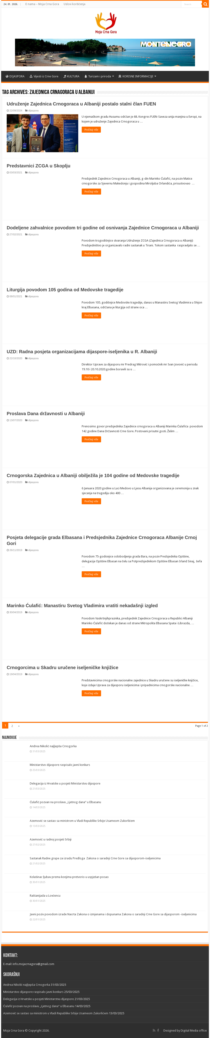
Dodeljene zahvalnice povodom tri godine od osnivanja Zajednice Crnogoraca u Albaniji (103, 227)
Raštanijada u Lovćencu (45, 895)
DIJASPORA (15, 76)
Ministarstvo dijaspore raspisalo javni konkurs (60, 765)
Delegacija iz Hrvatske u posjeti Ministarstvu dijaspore (65, 783)
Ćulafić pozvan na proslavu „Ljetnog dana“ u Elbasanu (65, 802)
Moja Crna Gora (13, 1030)
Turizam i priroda (97, 76)
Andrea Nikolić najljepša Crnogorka (53, 746)
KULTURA (71, 76)
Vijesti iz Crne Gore (44, 76)
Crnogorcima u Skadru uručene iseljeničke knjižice (62, 667)
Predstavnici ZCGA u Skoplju (38, 165)
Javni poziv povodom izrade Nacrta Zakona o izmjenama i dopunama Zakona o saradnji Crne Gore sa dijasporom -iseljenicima (113, 914)
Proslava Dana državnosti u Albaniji (46, 413)
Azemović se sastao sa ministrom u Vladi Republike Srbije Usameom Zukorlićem (82, 820)
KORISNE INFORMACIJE (135, 76)
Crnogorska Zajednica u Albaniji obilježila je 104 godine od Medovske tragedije (93, 475)
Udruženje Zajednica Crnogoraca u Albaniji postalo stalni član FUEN (81, 103)
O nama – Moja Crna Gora (42, 4)
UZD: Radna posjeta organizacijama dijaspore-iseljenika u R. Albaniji (82, 351)
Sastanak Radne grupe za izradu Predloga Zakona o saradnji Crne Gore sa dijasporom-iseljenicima (95, 858)
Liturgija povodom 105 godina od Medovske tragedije (65, 289)
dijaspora (33, 110)
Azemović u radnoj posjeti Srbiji (51, 839)
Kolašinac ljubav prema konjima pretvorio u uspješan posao (69, 877)
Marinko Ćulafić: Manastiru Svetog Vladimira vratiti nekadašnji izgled (82, 605)
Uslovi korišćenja (74, 4)
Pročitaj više (91, 129)
